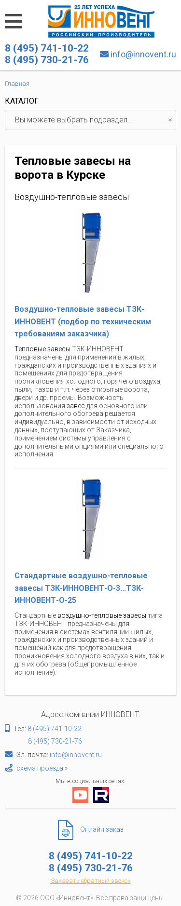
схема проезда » (42, 768)
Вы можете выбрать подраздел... (95, 120)
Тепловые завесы (42, 349)
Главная (17, 83)
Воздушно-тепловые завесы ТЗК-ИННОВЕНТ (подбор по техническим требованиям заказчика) (82, 321)
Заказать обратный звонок (91, 880)
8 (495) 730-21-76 (55, 741)
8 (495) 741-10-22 (55, 729)
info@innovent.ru (143, 54)
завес (76, 406)
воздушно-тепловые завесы (101, 615)
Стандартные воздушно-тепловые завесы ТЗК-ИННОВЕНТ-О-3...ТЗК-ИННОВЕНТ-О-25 (81, 588)
